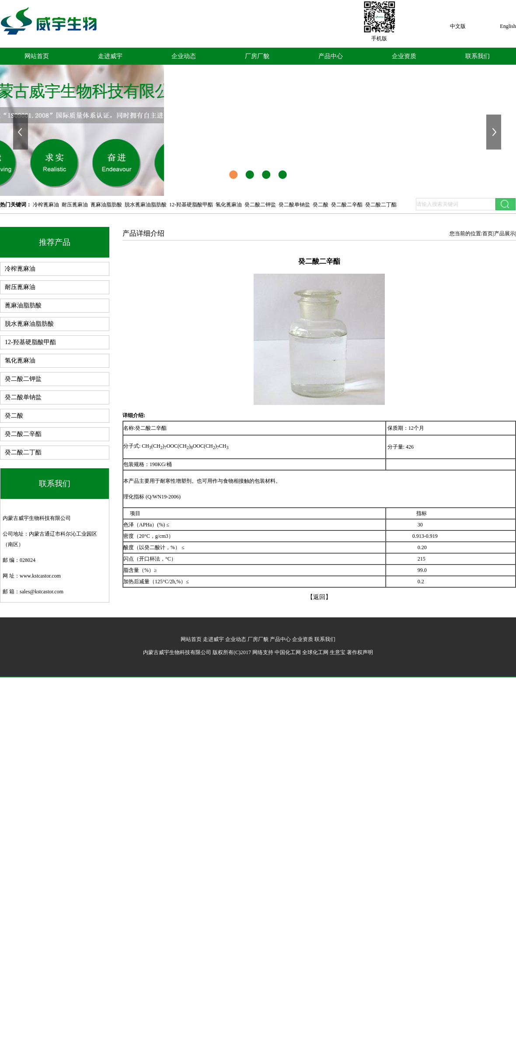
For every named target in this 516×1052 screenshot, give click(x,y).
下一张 (494, 132)
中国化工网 (288, 652)
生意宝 (337, 652)
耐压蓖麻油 (75, 205)
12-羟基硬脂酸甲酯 (191, 205)
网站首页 (36, 56)
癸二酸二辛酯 (347, 205)
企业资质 (404, 56)
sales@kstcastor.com (41, 592)
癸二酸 (320, 205)
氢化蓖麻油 (229, 205)
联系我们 (477, 56)
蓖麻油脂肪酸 (106, 205)
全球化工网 (315, 652)
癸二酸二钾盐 (260, 205)
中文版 (458, 26)
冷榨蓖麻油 (46, 205)
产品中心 (330, 56)
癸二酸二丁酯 (381, 205)
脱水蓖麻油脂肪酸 (146, 205)
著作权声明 (360, 652)
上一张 (21, 132)
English (508, 26)
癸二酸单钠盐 (294, 205)
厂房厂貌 (257, 56)
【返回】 (319, 597)
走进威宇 (110, 56)
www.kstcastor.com (40, 576)
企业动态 (183, 56)
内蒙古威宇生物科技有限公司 (37, 518)
